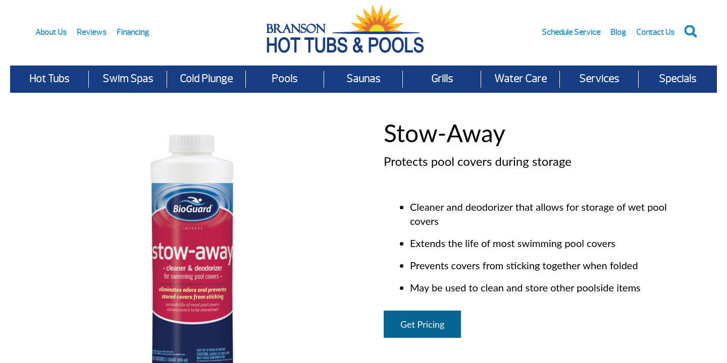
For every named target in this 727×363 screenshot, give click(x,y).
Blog (618, 32)
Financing (133, 32)
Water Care (520, 79)
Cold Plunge (206, 79)
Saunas (363, 79)
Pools (284, 79)
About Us (51, 32)
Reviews (92, 32)
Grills (442, 79)
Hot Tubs (49, 79)
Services (599, 79)
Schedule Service (571, 32)
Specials (677, 79)
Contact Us (655, 32)
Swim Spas (127, 79)
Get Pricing (422, 324)
